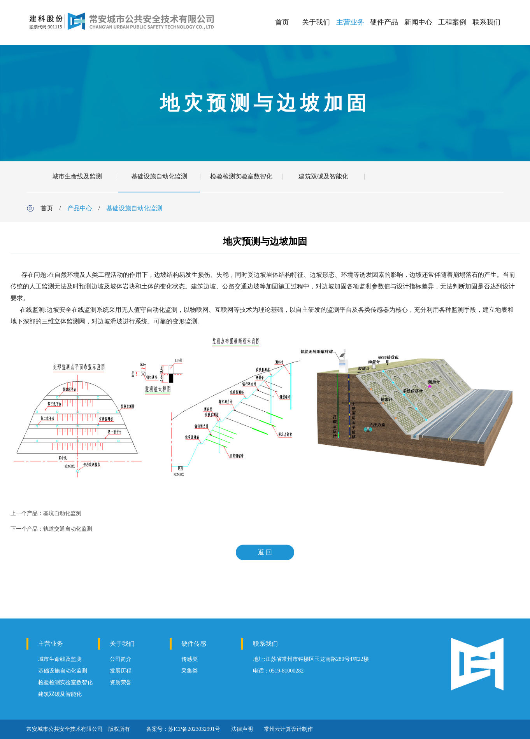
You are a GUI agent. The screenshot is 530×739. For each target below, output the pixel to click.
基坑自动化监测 (62, 513)
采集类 (189, 671)
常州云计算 (277, 729)
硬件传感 (193, 643)
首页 (282, 22)
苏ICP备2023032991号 (194, 729)
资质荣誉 (121, 682)
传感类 (189, 659)
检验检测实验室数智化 (241, 176)
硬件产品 (384, 22)
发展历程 (121, 671)
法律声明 (242, 729)
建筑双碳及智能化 (323, 176)
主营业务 (350, 22)
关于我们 (316, 22)
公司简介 (121, 659)
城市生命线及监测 (77, 176)
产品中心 (79, 208)
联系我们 (486, 22)
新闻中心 (418, 22)
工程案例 (452, 22)
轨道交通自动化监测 (67, 529)
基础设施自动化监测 (159, 176)
